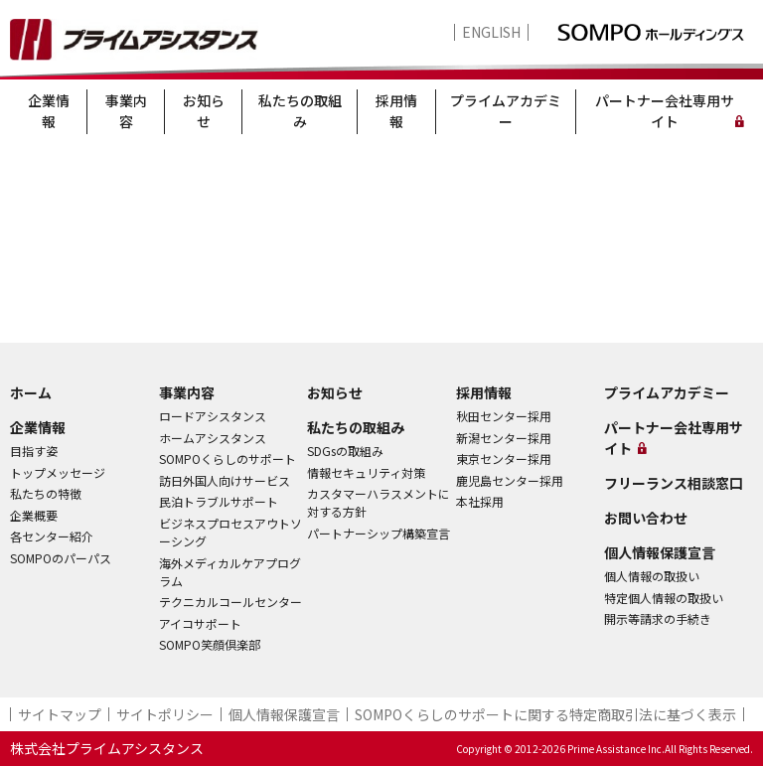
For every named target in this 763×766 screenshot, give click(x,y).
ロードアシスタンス (212, 415)
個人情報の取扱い (651, 575)
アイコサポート (200, 623)
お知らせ (204, 110)
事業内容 (126, 110)
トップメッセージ (57, 472)
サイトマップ (59, 714)
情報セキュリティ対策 (366, 472)
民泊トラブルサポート (218, 501)
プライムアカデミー (505, 110)
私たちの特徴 (45, 493)
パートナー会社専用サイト (664, 110)
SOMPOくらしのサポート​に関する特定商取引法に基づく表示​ (545, 714)
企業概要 (34, 515)
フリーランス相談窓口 (673, 483)
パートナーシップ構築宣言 (378, 533)
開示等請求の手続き (657, 618)
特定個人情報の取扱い (663, 597)
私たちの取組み (300, 110)
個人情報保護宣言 (659, 552)
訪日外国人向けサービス (224, 480)
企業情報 (49, 110)
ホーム (31, 392)
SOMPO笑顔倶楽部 (209, 644)
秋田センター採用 (503, 415)
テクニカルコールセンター (230, 601)
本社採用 (480, 501)
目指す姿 (34, 450)
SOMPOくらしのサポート (227, 458)
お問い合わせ (645, 518)
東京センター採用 (503, 458)
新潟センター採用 (503, 437)
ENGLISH (491, 32)
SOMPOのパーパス (60, 557)
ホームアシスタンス (212, 437)
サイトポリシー (165, 714)
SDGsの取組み (345, 450)
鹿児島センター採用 (509, 480)
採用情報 (396, 110)
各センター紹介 (51, 536)
